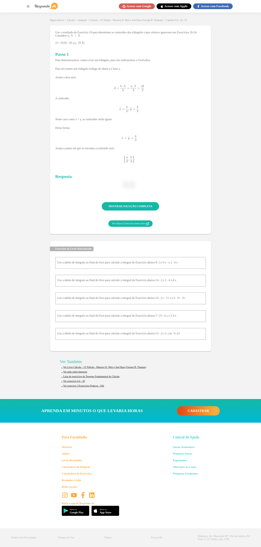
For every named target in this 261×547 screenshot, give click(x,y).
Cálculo (71, 20)
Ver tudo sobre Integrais (75, 372)
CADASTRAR (198, 411)
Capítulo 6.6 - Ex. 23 (176, 20)
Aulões (66, 453)
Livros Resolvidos (72, 460)
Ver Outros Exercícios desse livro (130, 223)
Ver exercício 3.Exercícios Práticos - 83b (83, 385)
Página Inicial (57, 20)
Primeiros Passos (182, 453)
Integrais (82, 20)
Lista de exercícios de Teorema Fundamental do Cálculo (91, 376)
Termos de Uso (66, 537)
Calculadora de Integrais (76, 466)
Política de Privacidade (23, 537)
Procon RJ (156, 537)
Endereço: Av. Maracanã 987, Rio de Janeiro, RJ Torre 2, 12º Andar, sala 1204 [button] (224, 538)
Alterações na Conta (184, 466)
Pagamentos (180, 460)
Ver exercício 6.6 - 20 (74, 381)
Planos (108, 537)
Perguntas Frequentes (185, 473)
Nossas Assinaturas (184, 447)
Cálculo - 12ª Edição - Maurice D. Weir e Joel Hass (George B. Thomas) (126, 20)
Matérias (67, 447)
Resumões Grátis (71, 480)
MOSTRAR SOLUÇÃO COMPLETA (130, 206)
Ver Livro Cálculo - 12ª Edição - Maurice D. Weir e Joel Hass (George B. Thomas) (104, 367)
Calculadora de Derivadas (77, 473)
